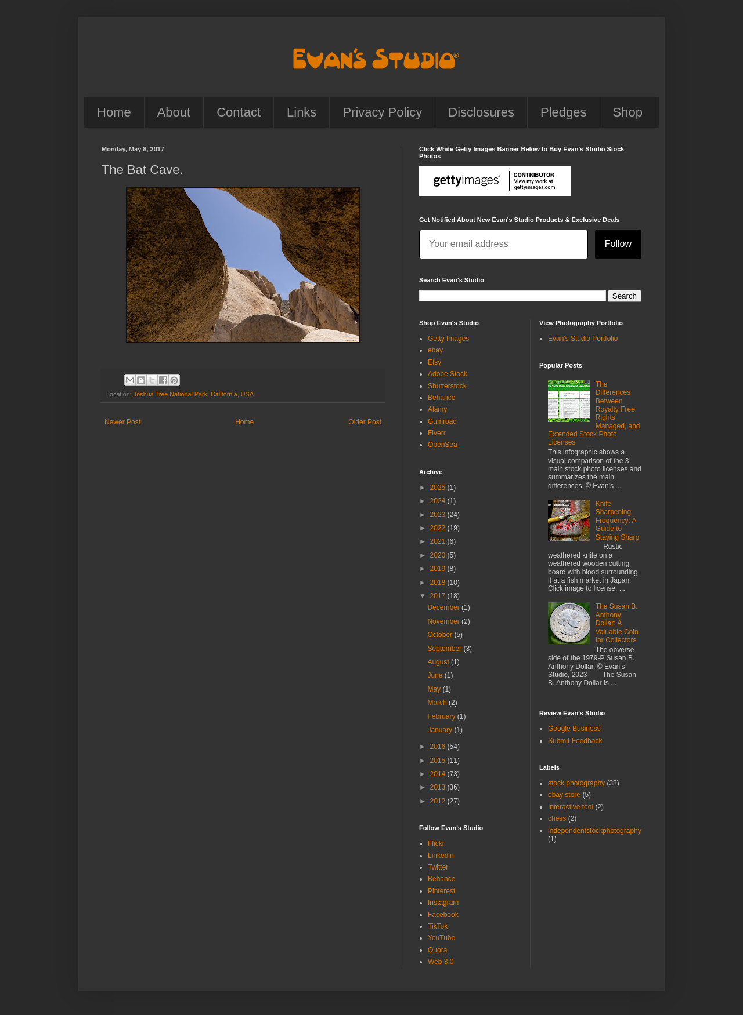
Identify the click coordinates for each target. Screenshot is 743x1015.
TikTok (438, 926)
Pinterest (441, 891)
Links (301, 112)
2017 (439, 596)
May (434, 689)
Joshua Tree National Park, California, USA (194, 394)
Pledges (563, 112)
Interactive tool (570, 807)
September (445, 649)
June (435, 675)
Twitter (438, 867)
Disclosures (481, 112)
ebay (435, 350)
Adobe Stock (447, 374)
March (438, 703)
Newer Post (122, 422)
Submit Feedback (575, 741)
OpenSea (442, 445)
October (440, 635)
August (439, 662)
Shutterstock (447, 386)
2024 (439, 501)
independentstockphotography (594, 831)
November (444, 621)
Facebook (443, 915)
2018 (439, 583)
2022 (439, 528)
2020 (439, 555)
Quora (437, 950)
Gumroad (442, 421)
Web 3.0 (440, 962)
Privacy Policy (382, 112)
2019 (439, 569)
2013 (439, 787)
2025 (439, 487)
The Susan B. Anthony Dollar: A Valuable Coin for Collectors (617, 623)
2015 (439, 760)
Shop (628, 112)
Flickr (436, 843)
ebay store (564, 795)
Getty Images (448, 338)
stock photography (576, 783)
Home (114, 112)
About (174, 112)
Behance (441, 398)
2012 (439, 801)
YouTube (441, 938)
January (440, 730)
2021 (439, 541)
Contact (239, 112)
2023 (439, 515)
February (442, 716)
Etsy (434, 362)
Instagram (443, 902)
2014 (439, 774)
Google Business (574, 729)
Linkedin (441, 856)
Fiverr (437, 433)
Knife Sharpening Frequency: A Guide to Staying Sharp (617, 520)
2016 (439, 747)
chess (557, 818)
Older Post (364, 422)
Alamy (437, 409)
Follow (618, 244)
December (444, 607)
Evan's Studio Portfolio (583, 338)
